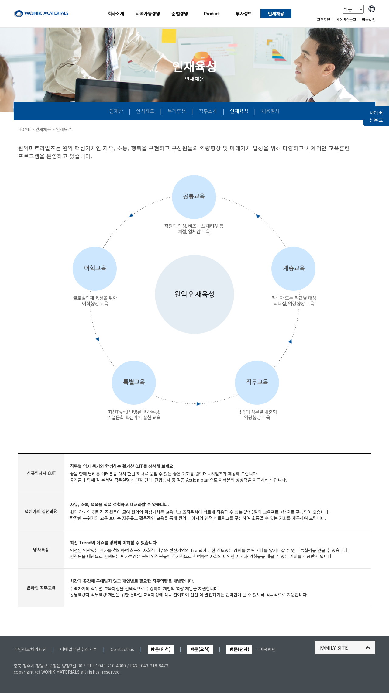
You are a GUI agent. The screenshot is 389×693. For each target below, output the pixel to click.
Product (212, 13)
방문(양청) (160, 649)
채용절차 (270, 111)
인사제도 (146, 111)
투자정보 (244, 13)
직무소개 (208, 111)
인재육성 (240, 111)
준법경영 (179, 13)
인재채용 (276, 13)
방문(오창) (200, 649)
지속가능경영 (148, 13)
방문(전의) (239, 649)
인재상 (116, 111)
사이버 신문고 (376, 116)
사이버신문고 (346, 19)
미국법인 (368, 19)
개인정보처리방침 (30, 649)
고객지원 (323, 19)
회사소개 (116, 13)
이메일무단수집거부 (78, 649)
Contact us (122, 649)
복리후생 (177, 111)
